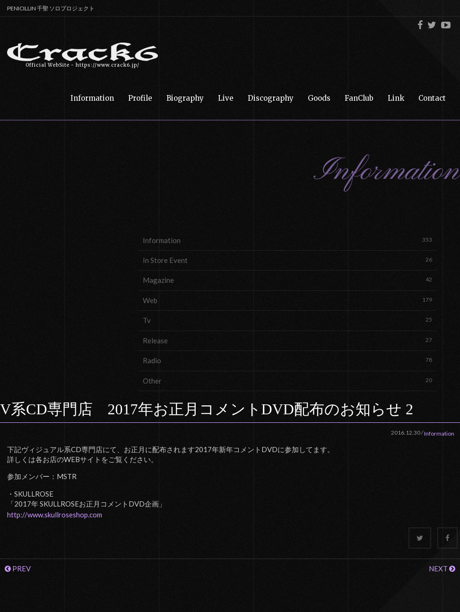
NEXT (442, 568)
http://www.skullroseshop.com (54, 514)
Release (287, 340)
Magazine (287, 279)
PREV (18, 568)
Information (287, 240)
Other (287, 380)
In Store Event (287, 259)
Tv (287, 319)
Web (287, 300)
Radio (287, 360)
